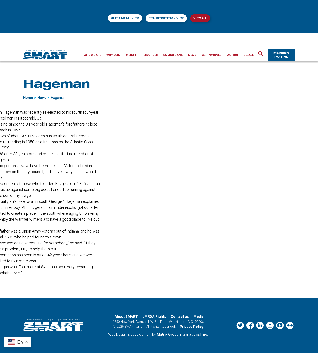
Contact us (180, 316)
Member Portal (281, 55)
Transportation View (166, 18)
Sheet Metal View (125, 18)
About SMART (126, 316)
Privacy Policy (191, 327)
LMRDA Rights (154, 316)
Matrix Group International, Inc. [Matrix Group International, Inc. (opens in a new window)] (182, 334)
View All (200, 18)
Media (198, 316)
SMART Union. (135, 327)
